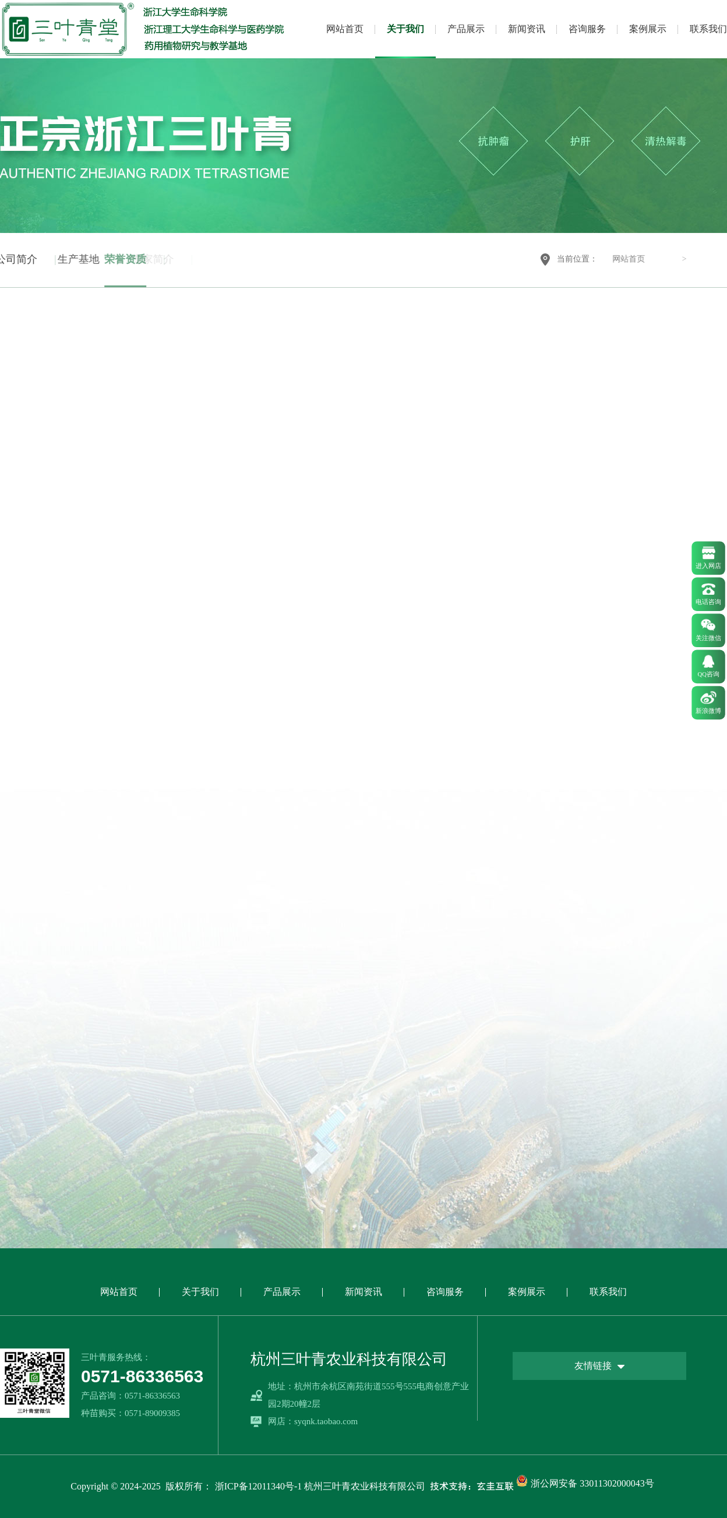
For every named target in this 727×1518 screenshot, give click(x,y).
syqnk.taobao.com (326, 1421)
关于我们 (405, 29)
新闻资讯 (526, 29)
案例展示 (647, 29)
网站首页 (345, 29)
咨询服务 (587, 29)
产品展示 (466, 29)
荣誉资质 (93, 259)
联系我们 (708, 29)
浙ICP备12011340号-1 (258, 1486)
